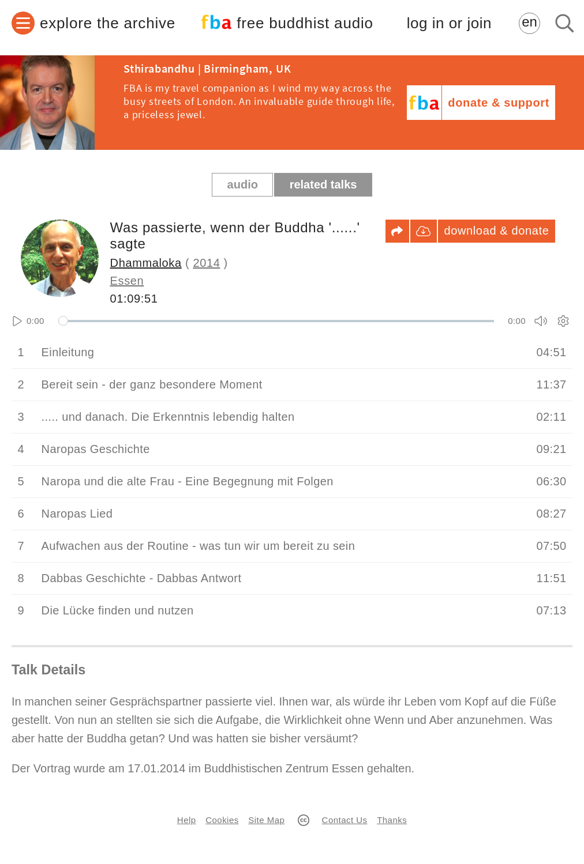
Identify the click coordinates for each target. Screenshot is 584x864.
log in (449, 23)
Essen (127, 280)
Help (186, 820)
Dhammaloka (146, 262)
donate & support (498, 102)
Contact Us (345, 820)
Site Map (266, 820)
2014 (206, 262)
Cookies (221, 820)
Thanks (392, 820)
